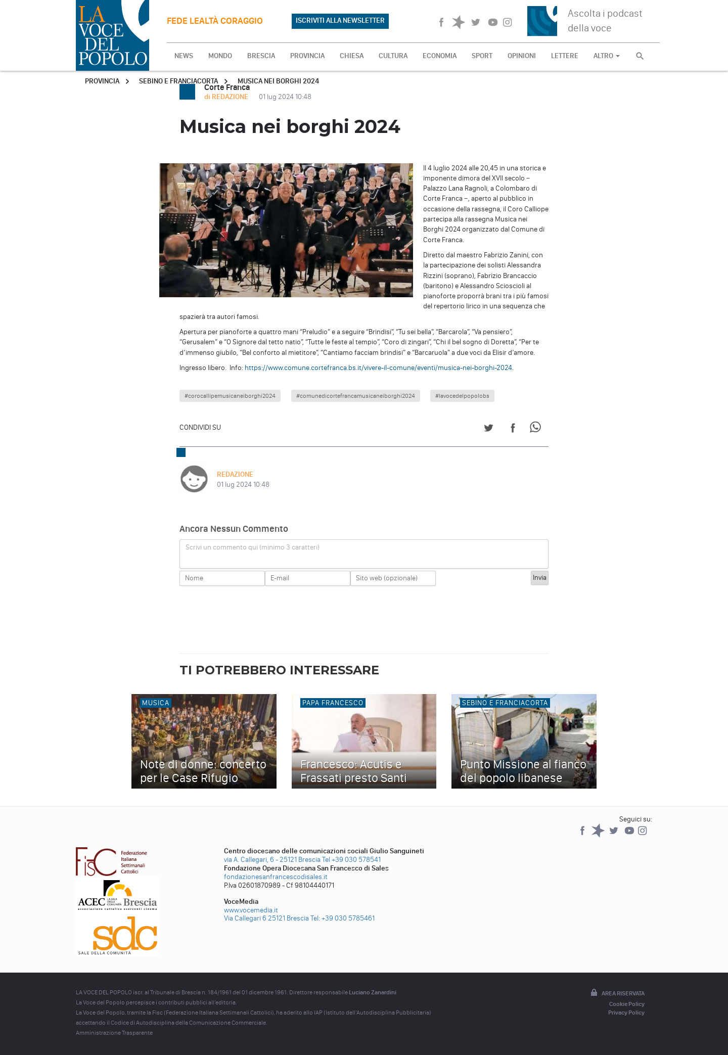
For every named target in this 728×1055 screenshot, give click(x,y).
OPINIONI (522, 56)
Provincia (102, 81)
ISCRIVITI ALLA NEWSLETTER (340, 20)
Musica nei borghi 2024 (278, 81)
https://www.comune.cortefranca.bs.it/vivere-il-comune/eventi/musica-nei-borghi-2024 (378, 367)
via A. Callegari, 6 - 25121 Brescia (272, 859)
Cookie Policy (627, 1003)
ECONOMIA (440, 56)
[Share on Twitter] (488, 429)
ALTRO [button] (607, 56)
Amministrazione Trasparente (114, 1032)
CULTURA (393, 56)
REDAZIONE (235, 474)
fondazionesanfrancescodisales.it (276, 877)
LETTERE (564, 56)
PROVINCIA (307, 56)
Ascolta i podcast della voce (605, 20)
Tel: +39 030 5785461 (342, 918)
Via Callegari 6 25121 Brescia (266, 918)
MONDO (220, 56)
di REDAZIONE (227, 97)
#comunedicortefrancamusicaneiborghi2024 (355, 395)
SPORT (482, 56)
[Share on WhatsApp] (537, 429)
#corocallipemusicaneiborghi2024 (230, 395)
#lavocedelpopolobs (462, 395)
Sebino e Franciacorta (178, 81)
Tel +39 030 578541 (351, 859)
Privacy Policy (626, 1012)
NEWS (183, 56)
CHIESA (351, 56)
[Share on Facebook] (513, 429)
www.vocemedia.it (251, 910)
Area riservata (617, 993)
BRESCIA (261, 56)
